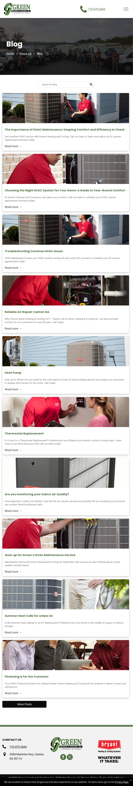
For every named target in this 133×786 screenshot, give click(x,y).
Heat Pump (13, 373)
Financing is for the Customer (27, 677)
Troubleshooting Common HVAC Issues (34, 251)
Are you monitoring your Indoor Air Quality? (37, 494)
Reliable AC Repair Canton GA (27, 312)
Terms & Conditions (111, 778)
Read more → (13, 146)
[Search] (66, 84)
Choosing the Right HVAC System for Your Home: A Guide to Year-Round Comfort (65, 190)
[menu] (126, 9)
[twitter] (70, 757)
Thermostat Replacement (24, 433)
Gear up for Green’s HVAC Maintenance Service (40, 555)
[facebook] (63, 757)
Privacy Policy (89, 778)
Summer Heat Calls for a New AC (29, 616)
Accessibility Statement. (54, 782)
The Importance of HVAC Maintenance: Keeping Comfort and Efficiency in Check (65, 130)
